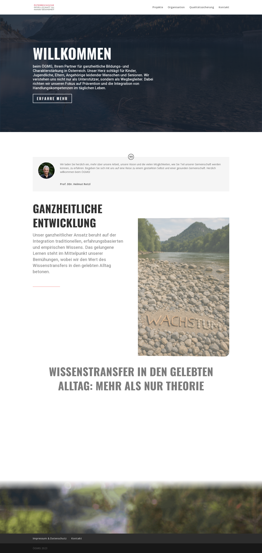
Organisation (176, 7)
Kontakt (224, 7)
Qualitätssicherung (201, 7)
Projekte (157, 7)
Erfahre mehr (53, 99)
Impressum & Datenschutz (50, 538)
